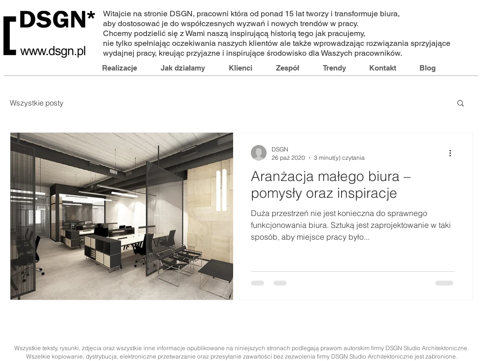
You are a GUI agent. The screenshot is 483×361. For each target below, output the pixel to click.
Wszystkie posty (37, 103)
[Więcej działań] (453, 153)
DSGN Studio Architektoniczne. (427, 348)
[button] (460, 104)
